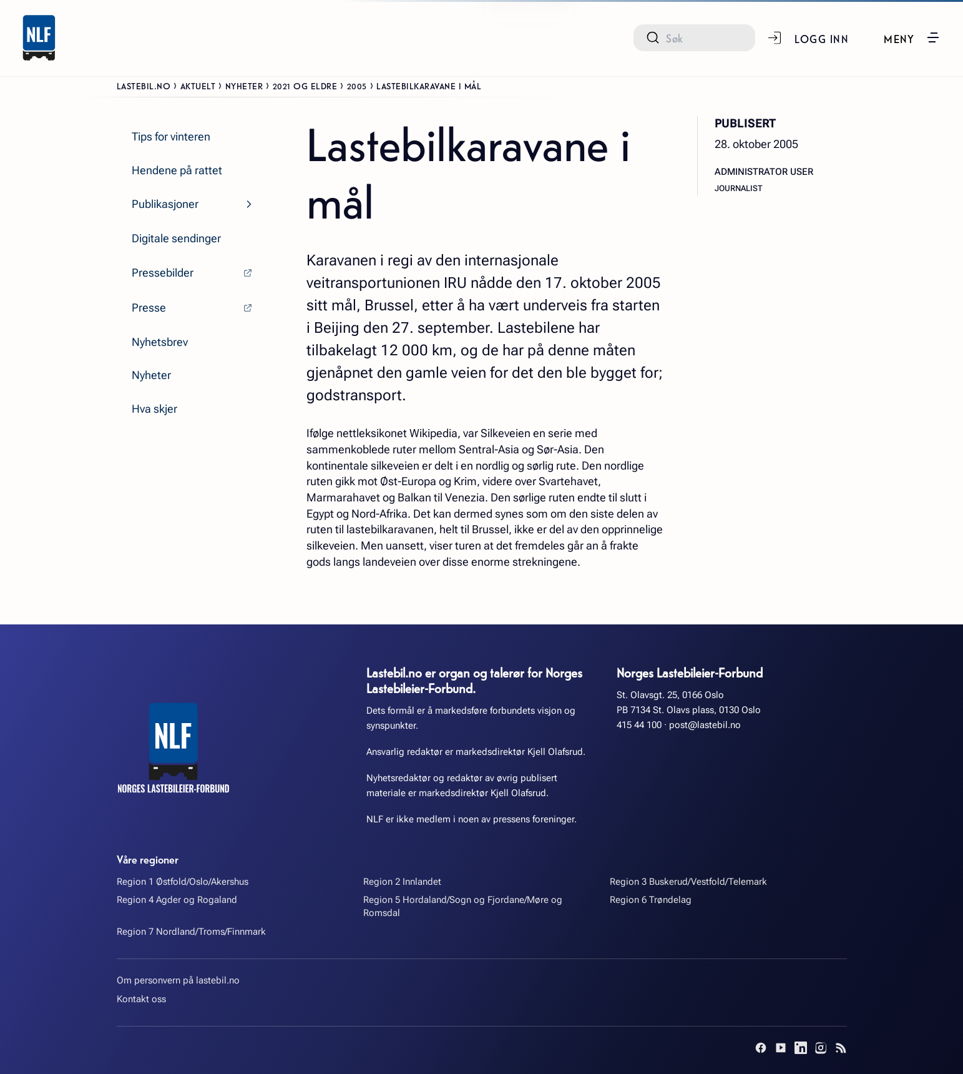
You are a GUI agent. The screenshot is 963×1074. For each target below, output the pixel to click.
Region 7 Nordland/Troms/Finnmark (191, 931)
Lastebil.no (144, 85)
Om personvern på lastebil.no (178, 980)
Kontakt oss (141, 999)
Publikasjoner (165, 203)
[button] (912, 37)
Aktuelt (198, 85)
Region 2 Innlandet (402, 881)
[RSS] (840, 1048)
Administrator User (764, 171)
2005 (357, 85)
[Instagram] (820, 1048)
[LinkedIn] (800, 1048)
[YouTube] (781, 1048)
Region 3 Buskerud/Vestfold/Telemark (688, 881)
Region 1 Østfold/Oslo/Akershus (182, 881)
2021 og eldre (305, 85)
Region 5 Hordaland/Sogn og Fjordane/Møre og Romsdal (462, 906)
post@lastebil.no (705, 725)
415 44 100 (639, 725)
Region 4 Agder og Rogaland (177, 899)
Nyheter (244, 85)
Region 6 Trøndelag (651, 899)
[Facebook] (761, 1048)
